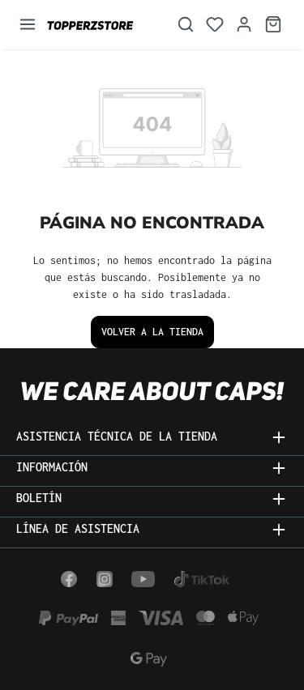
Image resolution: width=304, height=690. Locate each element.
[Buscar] (185, 24)
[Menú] (27, 24)
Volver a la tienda (152, 332)
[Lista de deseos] (214, 24)
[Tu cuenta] (244, 24)
